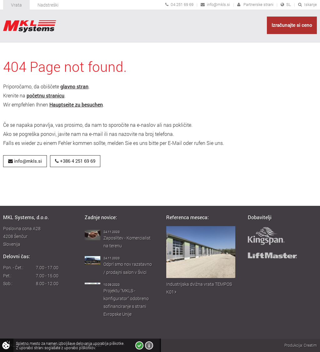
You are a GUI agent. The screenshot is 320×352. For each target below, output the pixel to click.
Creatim (310, 345)
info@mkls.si (218, 4)
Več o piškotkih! (149, 345)
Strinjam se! (139, 345)
